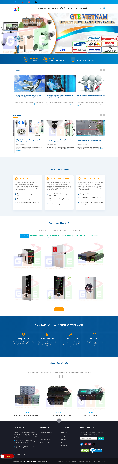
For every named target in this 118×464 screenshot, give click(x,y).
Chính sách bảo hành (45, 442)
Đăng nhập (101, 2)
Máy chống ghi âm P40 (90, 415)
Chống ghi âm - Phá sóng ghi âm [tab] (39, 236)
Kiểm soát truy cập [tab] (68, 236)
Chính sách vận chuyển (46, 436)
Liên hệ (85, 8)
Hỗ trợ (75, 8)
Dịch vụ (69, 8)
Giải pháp (63, 8)
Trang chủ (40, 8)
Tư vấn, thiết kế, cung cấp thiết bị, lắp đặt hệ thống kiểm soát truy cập (89, 96)
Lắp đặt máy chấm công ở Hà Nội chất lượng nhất (27, 96)
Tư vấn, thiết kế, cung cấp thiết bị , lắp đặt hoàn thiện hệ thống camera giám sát (57, 96)
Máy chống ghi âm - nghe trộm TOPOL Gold (27, 415)
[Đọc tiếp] (36, 104)
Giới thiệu (47, 8)
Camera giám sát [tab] (55, 236)
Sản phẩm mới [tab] (24, 236)
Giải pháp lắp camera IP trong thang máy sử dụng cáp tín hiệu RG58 (89, 141)
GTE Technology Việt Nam (30, 461)
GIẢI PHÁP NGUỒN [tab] (93, 236)
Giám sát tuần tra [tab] (81, 236)
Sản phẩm (55, 8)
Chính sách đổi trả (45, 439)
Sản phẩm (64, 436)
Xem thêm (59, 309)
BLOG (80, 8)
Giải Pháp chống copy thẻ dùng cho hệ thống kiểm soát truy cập (27, 141)
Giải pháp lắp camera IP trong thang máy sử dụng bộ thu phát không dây (58, 141)
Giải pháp (64, 445)
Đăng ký (93, 2)
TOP (59, 421)
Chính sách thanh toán (46, 432)
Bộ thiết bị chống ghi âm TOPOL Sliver (59, 415)
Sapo (46, 461)
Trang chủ (64, 432)
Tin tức (63, 439)
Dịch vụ (63, 442)
